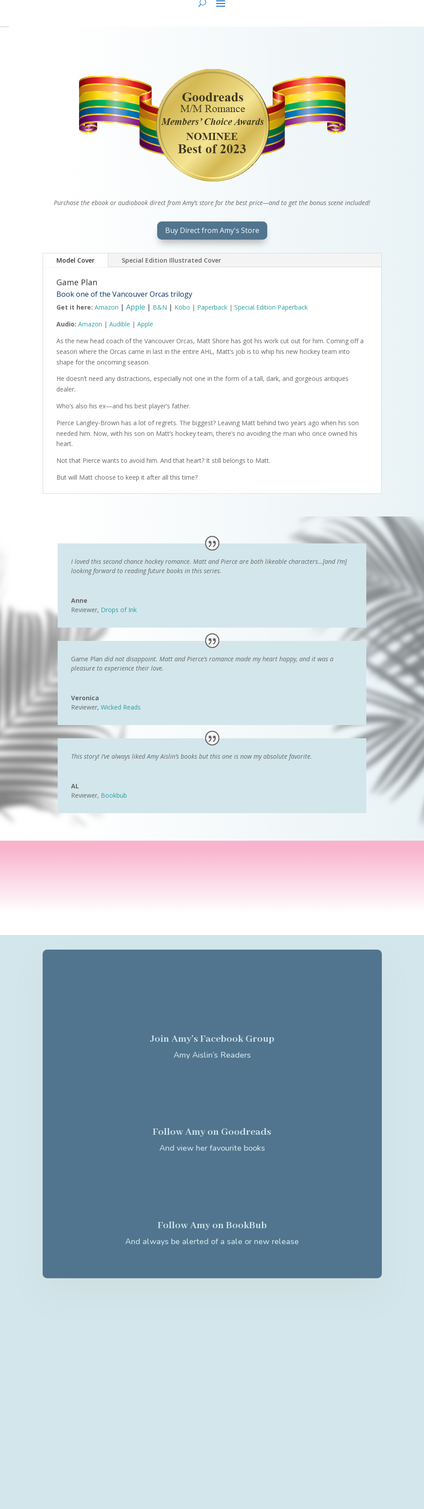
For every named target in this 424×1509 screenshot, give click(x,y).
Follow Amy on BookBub (212, 1225)
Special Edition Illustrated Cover (171, 260)
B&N (160, 307)
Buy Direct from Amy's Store (212, 230)
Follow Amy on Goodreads (212, 1132)
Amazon (107, 307)
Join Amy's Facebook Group (212, 1039)
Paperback (212, 307)
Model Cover (75, 260)
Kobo (182, 307)
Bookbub (114, 795)
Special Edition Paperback (271, 307)
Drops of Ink (119, 609)
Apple (135, 307)
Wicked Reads (121, 707)
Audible (119, 324)
